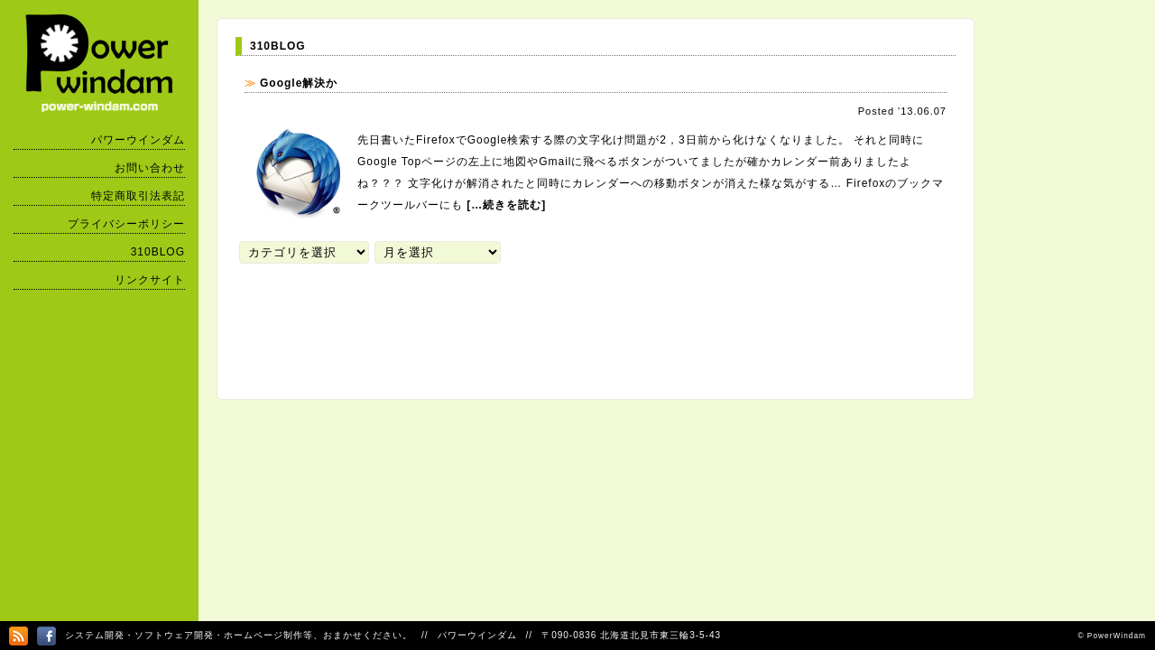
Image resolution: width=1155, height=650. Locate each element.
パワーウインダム (138, 140)
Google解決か (298, 83)
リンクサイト (150, 280)
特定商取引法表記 (138, 196)
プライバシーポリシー (126, 224)
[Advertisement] (564, 321)
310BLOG (158, 252)
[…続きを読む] (506, 205)
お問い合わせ (150, 168)
